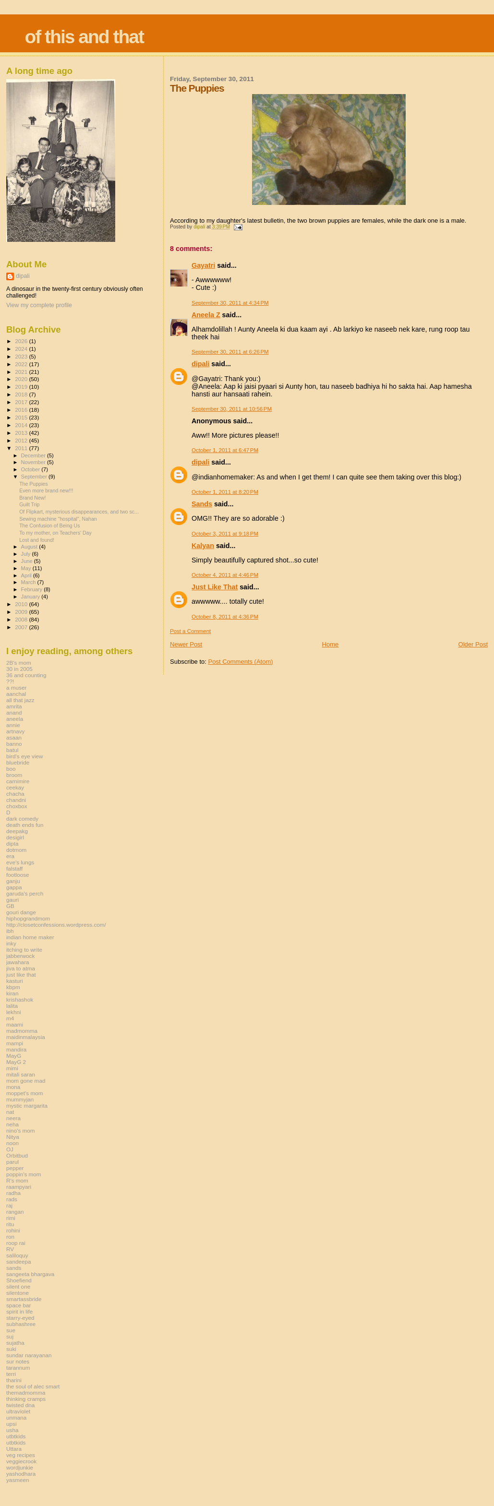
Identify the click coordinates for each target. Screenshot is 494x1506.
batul (12, 750)
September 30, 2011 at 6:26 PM (230, 352)
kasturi (14, 981)
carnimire (17, 781)
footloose (17, 875)
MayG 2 (16, 1062)
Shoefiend (19, 1280)
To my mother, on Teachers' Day (55, 533)
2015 (22, 417)
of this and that (83, 36)
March (29, 582)
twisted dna (20, 1405)
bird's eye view (24, 756)
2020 (22, 379)
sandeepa (18, 1261)
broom (14, 775)
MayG (13, 1055)
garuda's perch (24, 893)
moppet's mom (24, 1093)
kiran (12, 993)
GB (10, 906)
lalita (12, 1006)
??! (10, 681)
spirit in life (19, 1311)
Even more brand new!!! (46, 490)
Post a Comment (190, 631)
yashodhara (21, 1473)
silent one (18, 1286)
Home (330, 644)
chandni (16, 800)
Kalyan (203, 546)
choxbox (16, 806)
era (10, 856)
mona (13, 1087)
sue (10, 1330)
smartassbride (24, 1299)
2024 (22, 349)
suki (11, 1349)
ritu (10, 1224)
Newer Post (186, 644)
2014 (22, 425)
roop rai (15, 1243)
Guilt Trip (29, 504)
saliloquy (17, 1255)
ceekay (15, 787)
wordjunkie (19, 1467)
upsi (11, 1424)
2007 (22, 627)
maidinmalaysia (25, 1037)
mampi (14, 1043)
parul (12, 1162)
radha (13, 1193)
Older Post (473, 644)
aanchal (16, 694)
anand (14, 712)
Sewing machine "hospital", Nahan (58, 519)
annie (13, 725)
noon (12, 1143)
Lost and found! (36, 540)
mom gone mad (25, 1080)
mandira (16, 1049)
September (35, 476)
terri (11, 1374)
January (31, 596)
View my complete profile (39, 305)
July (26, 554)
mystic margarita (27, 1105)
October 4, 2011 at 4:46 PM (225, 575)
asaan (14, 737)
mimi (12, 1068)
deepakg (17, 831)
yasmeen (17, 1480)
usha (12, 1430)
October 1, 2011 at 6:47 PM (225, 450)
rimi (10, 1218)
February (32, 589)
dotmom (16, 850)
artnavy (15, 731)
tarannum (18, 1367)
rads (11, 1199)
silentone (17, 1293)
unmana (16, 1417)
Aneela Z (206, 315)
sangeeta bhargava (30, 1274)
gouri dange (21, 912)
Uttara (14, 1449)
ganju (13, 881)
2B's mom (18, 662)
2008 (22, 619)
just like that (21, 974)
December (34, 455)
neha (12, 1124)
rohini (13, 1230)
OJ (9, 1149)
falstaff (14, 868)
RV (10, 1249)
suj (9, 1336)
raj (9, 1205)
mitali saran (20, 1074)
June (27, 561)
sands (13, 1268)
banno (14, 744)
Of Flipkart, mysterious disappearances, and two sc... (79, 511)
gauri (12, 899)
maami (14, 1024)
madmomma (21, 1031)
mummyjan (20, 1099)
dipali (200, 364)
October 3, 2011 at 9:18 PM (225, 534)
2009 (22, 612)
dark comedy (22, 818)
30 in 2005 (19, 669)
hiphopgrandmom (28, 918)
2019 (22, 386)
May (27, 568)
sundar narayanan (28, 1355)
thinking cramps (26, 1399)
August (30, 547)
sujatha (15, 1342)
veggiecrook (21, 1461)
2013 (22, 433)
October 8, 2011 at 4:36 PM (225, 617)
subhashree (21, 1324)
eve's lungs (20, 862)
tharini (14, 1380)
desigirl (15, 837)
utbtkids (15, 1436)
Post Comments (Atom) (240, 661)
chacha (15, 793)
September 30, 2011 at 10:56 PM (232, 409)
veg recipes (20, 1455)
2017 (22, 402)
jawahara (17, 962)
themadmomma (25, 1392)
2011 (22, 448)
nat (10, 1112)
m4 (10, 1018)
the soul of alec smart (33, 1386)
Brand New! (32, 498)
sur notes (17, 1361)
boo (11, 768)
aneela (14, 719)
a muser (16, 687)
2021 (22, 372)
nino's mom (20, 1130)
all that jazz (20, 700)
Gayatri (203, 265)
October (31, 469)
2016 (22, 409)
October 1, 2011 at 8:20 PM (225, 492)
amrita (14, 706)
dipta (12, 843)
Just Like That (215, 587)
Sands (202, 504)
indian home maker (30, 937)
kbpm (13, 987)
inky (11, 943)
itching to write (24, 949)
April (27, 575)
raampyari (18, 1186)
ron (10, 1236)
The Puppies (33, 484)
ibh (10, 931)
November (34, 462)
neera (13, 1118)
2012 (22, 440)
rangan (15, 1211)
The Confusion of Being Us (49, 525)
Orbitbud (17, 1155)
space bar (18, 1305)
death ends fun (25, 825)
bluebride (17, 762)
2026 (22, 341)
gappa (14, 887)
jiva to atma (20, 968)
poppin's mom (23, 1174)
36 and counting (26, 675)
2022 (22, 364)
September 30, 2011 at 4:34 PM (230, 303)
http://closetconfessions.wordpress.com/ (56, 924)
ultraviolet (18, 1411)
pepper (15, 1168)
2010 (22, 604)
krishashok (19, 999)
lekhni (13, 1012)
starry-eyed (20, 1318)
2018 (22, 394)
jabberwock (20, 956)
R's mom (17, 1180)
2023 (22, 356)
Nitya (12, 1137)
